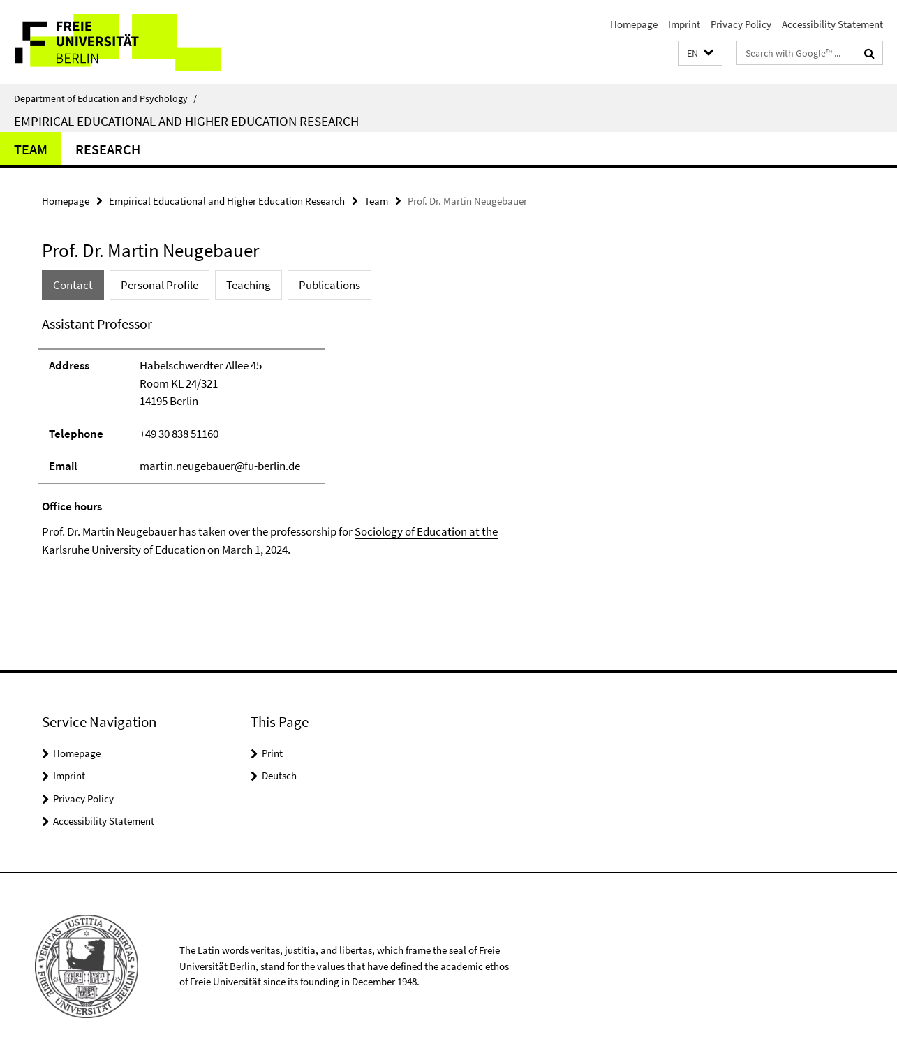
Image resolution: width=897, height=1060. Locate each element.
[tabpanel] (274, 436)
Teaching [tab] (248, 285)
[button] (700, 53)
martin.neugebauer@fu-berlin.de (220, 465)
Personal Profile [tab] (159, 285)
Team (30, 149)
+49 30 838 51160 (179, 433)
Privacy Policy (741, 24)
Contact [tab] (73, 285)
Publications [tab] (329, 285)
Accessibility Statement (832, 24)
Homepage (634, 24)
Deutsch (279, 775)
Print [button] (272, 753)
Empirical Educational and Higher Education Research (186, 120)
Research (107, 149)
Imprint (684, 24)
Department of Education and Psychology (105, 98)
